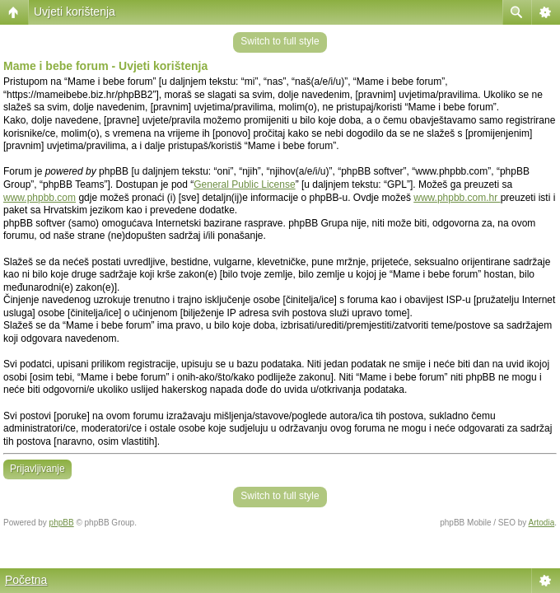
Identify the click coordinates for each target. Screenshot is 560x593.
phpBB (61, 522)
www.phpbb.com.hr (456, 197)
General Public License (244, 184)
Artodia (542, 522)
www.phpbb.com (39, 197)
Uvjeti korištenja (74, 11)
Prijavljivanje (37, 468)
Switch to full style (279, 41)
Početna (26, 579)
